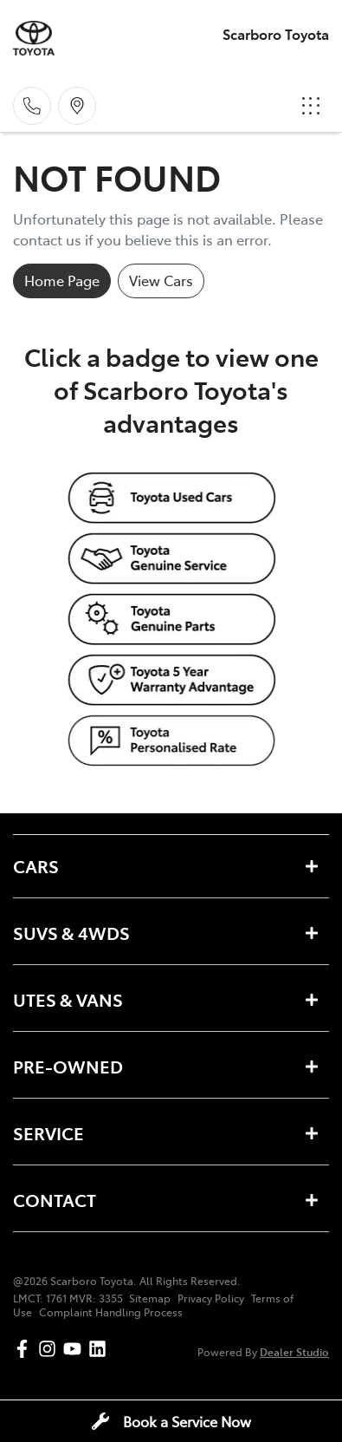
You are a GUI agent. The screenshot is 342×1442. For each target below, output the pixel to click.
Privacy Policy (210, 1298)
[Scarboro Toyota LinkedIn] (100, 1349)
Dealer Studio (294, 1351)
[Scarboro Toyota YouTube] (75, 1349)
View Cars (161, 280)
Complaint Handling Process (111, 1312)
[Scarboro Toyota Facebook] (25, 1349)
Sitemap (150, 1298)
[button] (311, 105)
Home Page (62, 280)
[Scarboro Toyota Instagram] (50, 1349)
